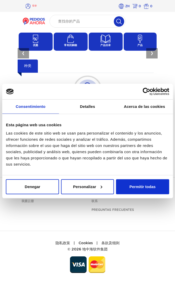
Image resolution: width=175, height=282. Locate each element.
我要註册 (28, 201)
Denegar (32, 186)
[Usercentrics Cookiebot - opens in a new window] (146, 91)
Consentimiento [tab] (30, 106)
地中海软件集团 (95, 249)
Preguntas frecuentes (113, 209)
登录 (34, 6)
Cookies (86, 243)
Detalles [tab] (87, 106)
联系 (95, 201)
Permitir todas (142, 186)
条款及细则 (110, 243)
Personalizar (87, 186)
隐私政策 (62, 243)
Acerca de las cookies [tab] (144, 106)
